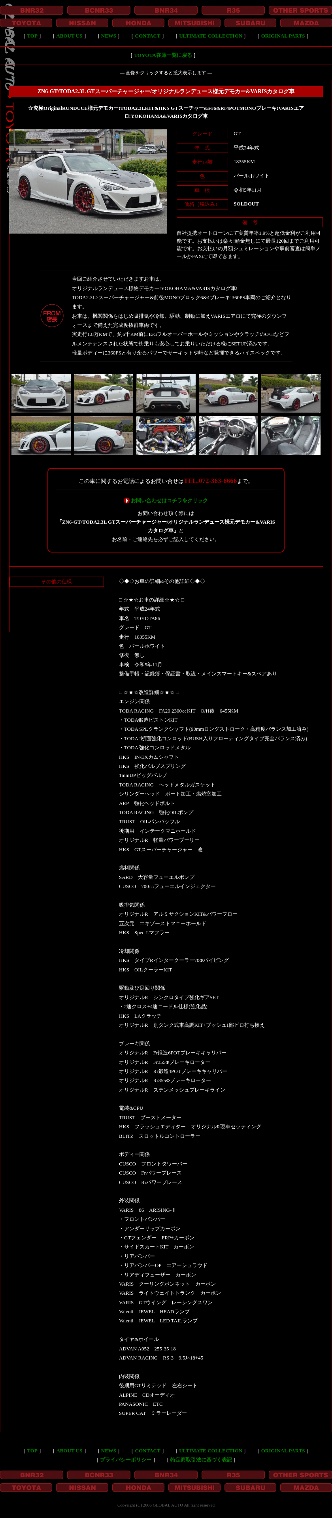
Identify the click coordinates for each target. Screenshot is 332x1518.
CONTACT (147, 36)
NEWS (108, 36)
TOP (32, 36)
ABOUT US (69, 36)
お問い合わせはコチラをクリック (169, 500)
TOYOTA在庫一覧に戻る (163, 55)
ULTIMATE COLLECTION (210, 36)
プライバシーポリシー (125, 1460)
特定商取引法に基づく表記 (201, 1460)
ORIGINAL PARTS (283, 36)
